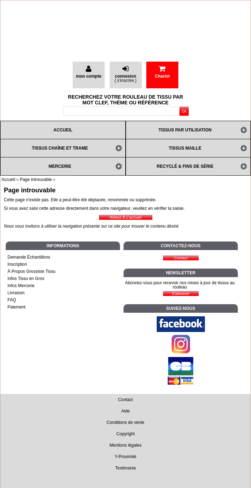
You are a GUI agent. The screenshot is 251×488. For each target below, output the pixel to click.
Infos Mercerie (21, 285)
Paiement (16, 307)
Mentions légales (125, 445)
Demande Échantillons (28, 257)
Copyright (125, 433)
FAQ (11, 299)
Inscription (17, 264)
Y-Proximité (125, 456)
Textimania (125, 468)
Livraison (16, 292)
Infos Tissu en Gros (25, 278)
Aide (125, 411)
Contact (125, 399)
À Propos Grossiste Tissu (31, 271)
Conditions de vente (125, 422)
